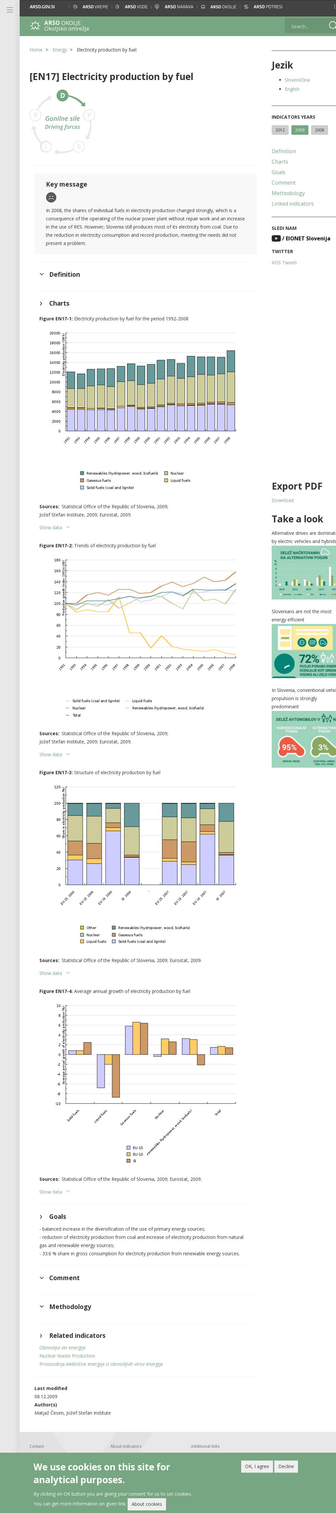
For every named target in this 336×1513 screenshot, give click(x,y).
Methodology (279, 193)
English (283, 89)
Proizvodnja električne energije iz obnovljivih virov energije (101, 1335)
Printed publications (126, 1442)
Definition (275, 151)
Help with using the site (128, 1435)
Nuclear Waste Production (67, 1327)
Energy (59, 50)
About (113, 1428)
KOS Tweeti (275, 262)
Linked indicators (284, 203)
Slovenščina (288, 80)
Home (36, 50)
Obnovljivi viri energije (62, 1319)
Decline (286, 1466)
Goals (270, 172)
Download (274, 500)
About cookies (147, 1504)
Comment (275, 182)
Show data (50, 520)
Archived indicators (203, 1435)
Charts (271, 161)
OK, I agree (257, 1466)
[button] (325, 6)
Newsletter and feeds (127, 1449)
